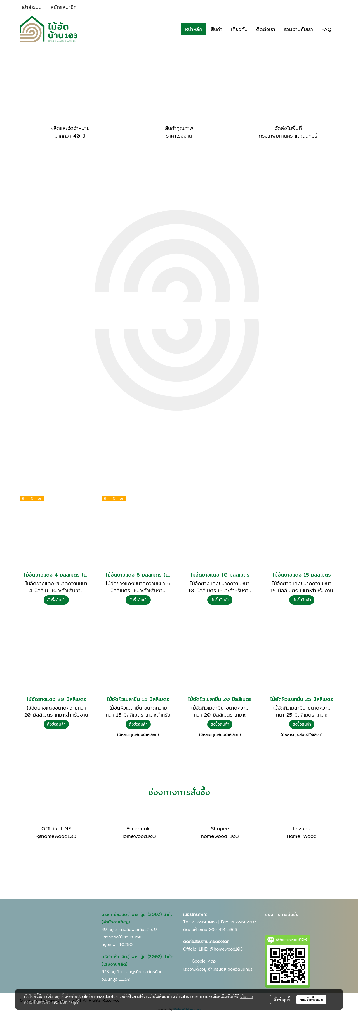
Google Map (204, 961)
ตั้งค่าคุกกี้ (282, 999)
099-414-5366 (223, 929)
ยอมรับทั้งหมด (311, 999)
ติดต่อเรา (265, 29)
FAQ (326, 29)
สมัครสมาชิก (64, 7)
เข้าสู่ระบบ (32, 7)
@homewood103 (226, 949)
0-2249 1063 (204, 922)
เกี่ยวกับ (239, 29)
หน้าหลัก (193, 29)
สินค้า (216, 29)
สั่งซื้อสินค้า (56, 600)
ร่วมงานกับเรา (298, 29)
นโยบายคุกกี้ (69, 1002)
